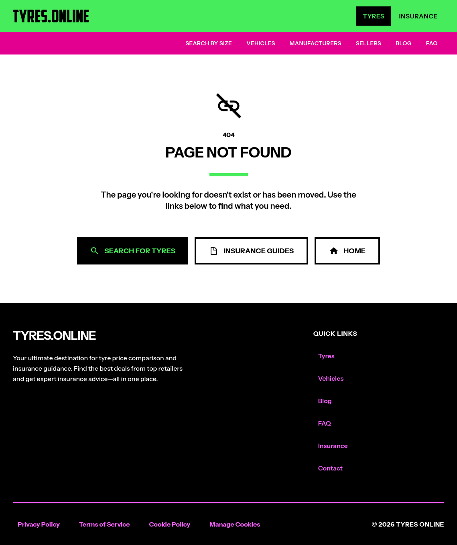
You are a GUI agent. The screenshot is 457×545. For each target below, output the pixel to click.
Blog (404, 43)
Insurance (418, 16)
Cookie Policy (169, 524)
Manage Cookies (234, 524)
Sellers (368, 43)
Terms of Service (104, 524)
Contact (330, 468)
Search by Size (208, 43)
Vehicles (260, 43)
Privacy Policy (39, 524)
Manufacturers (315, 43)
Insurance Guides (251, 251)
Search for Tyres (132, 251)
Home (347, 251)
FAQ (432, 43)
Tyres (373, 16)
